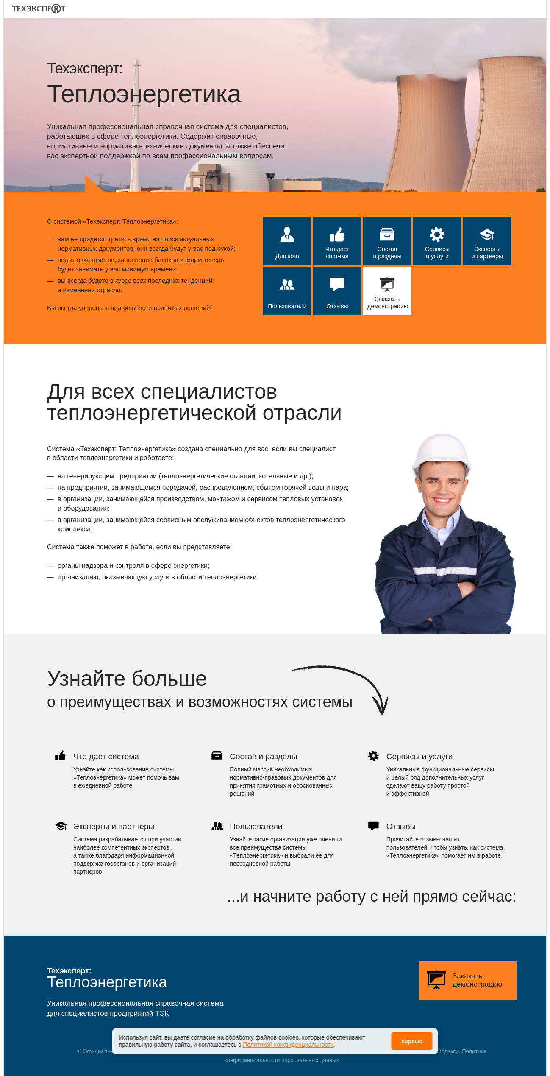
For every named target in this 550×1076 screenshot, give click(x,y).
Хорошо (411, 1036)
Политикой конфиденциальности (288, 1039)
